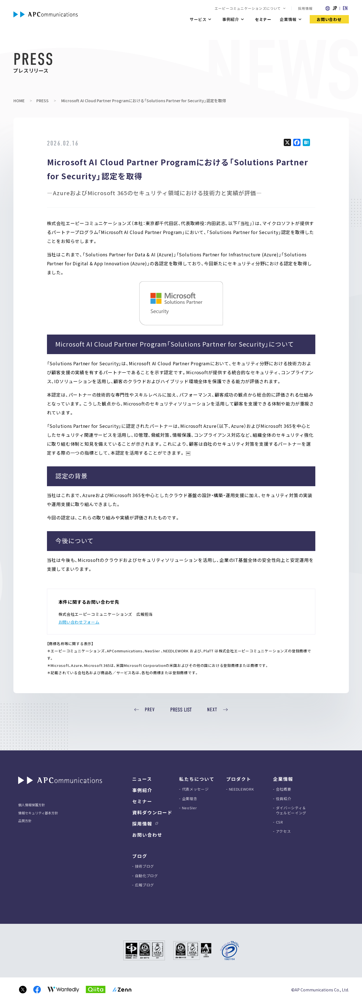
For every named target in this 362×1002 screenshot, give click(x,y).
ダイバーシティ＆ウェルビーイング (291, 810)
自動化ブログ (146, 875)
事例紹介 (142, 790)
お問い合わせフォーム (79, 622)
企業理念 (189, 798)
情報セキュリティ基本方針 (38, 812)
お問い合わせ (329, 19)
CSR (279, 822)
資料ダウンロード (152, 812)
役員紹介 (283, 798)
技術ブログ (144, 866)
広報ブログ (144, 885)
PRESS (42, 100)
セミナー (263, 19)
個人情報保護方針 (31, 804)
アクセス (283, 831)
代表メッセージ (195, 789)
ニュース (142, 779)
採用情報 (305, 8)
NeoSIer (189, 807)
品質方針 (25, 820)
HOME (19, 100)
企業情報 (288, 19)
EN (345, 8)
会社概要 (283, 789)
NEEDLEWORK (241, 789)
